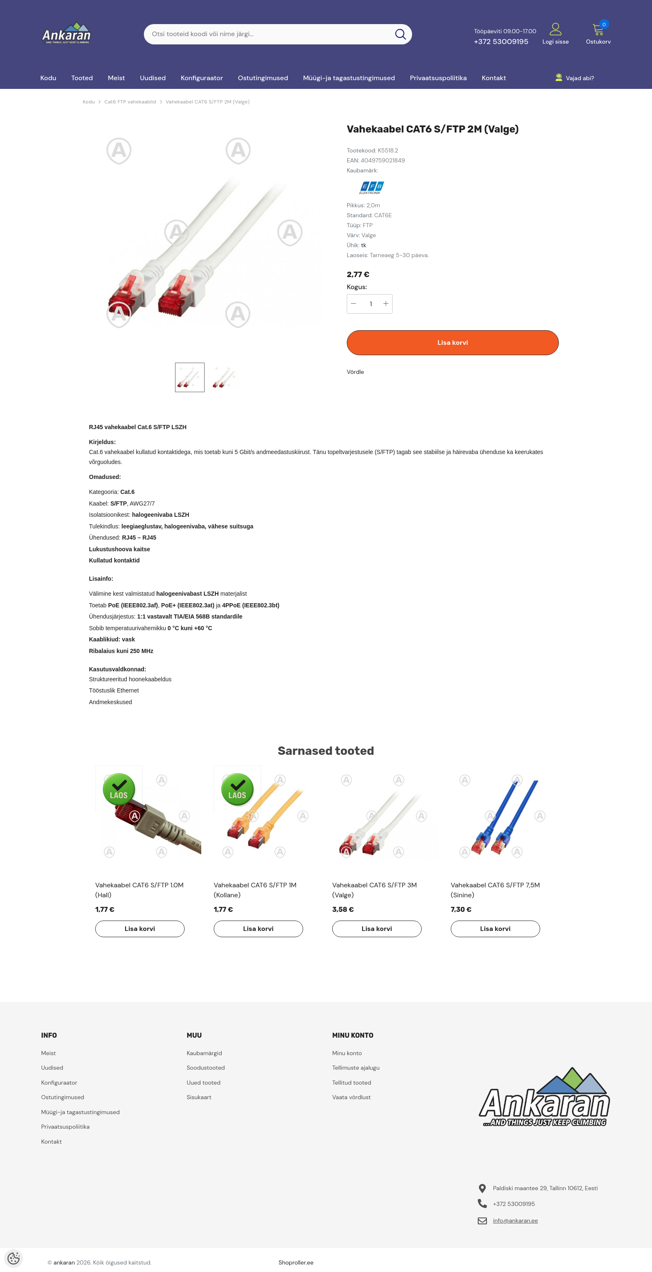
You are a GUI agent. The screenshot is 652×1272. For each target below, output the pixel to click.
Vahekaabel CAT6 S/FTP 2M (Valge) (208, 101)
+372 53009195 (501, 42)
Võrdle (355, 372)
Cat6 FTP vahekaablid (130, 101)
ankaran (64, 1262)
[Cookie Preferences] (13, 1258)
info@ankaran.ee (515, 1220)
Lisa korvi (452, 342)
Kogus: (357, 287)
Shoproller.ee (296, 1262)
